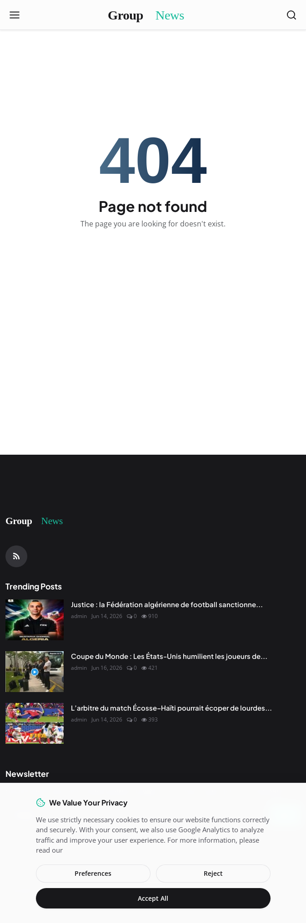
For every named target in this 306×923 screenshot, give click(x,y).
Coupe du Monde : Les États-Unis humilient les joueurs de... (169, 656)
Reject (213, 873)
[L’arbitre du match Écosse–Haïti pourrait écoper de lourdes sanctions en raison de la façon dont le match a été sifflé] (34, 723)
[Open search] (291, 15)
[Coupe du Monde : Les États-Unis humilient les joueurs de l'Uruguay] (34, 671)
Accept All (153, 898)
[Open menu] (14, 15)
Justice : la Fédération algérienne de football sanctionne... (167, 604)
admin (79, 616)
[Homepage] (153, 15)
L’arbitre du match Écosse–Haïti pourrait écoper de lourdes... (171, 707)
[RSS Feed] (16, 556)
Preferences (93, 873)
